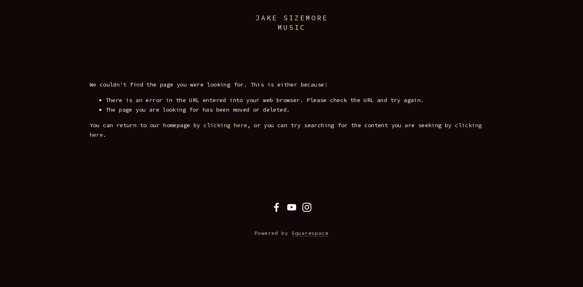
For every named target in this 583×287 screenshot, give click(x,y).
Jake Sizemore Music (291, 22)
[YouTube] (291, 207)
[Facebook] (276, 207)
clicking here (225, 125)
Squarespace (310, 233)
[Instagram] (307, 207)
